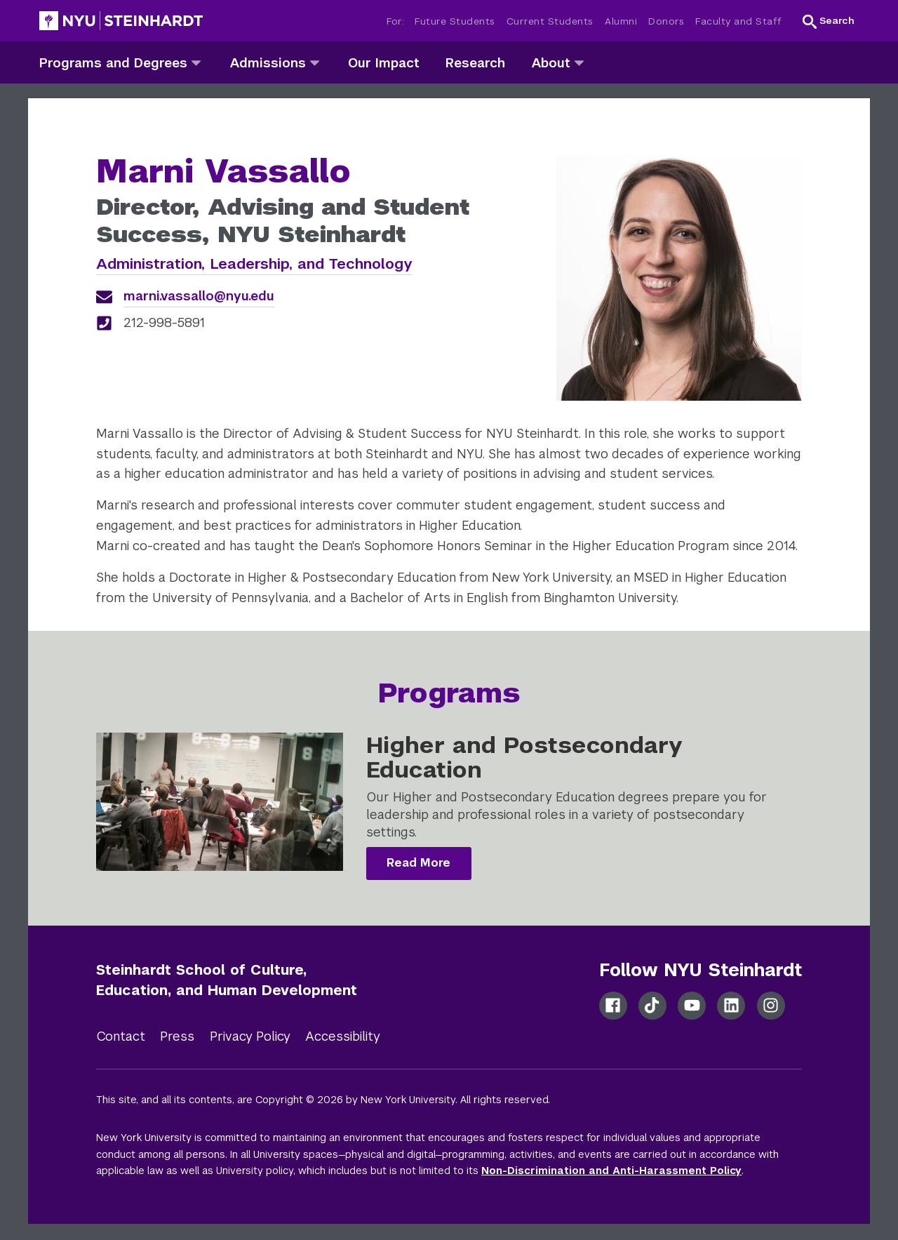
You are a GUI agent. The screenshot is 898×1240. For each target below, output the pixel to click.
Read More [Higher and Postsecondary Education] (418, 862)
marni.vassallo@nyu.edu (198, 296)
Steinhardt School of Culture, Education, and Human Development (226, 980)
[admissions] (315, 62)
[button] (828, 21)
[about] (579, 62)
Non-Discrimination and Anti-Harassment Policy (611, 1170)
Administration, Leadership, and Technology (254, 263)
